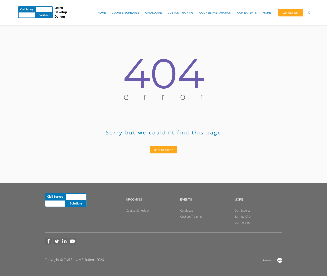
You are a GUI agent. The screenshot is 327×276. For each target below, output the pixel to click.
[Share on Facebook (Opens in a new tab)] (48, 242)
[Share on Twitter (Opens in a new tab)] (56, 242)
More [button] (267, 12)
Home (102, 12)
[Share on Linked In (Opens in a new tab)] (64, 242)
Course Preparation (215, 12)
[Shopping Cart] (309, 12)
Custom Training (181, 12)
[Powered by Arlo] (272, 259)
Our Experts (247, 12)
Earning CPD (242, 216)
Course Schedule (125, 12)
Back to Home (163, 150)
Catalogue (153, 12)
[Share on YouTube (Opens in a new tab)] (72, 242)
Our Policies (242, 223)
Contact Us (290, 12)
